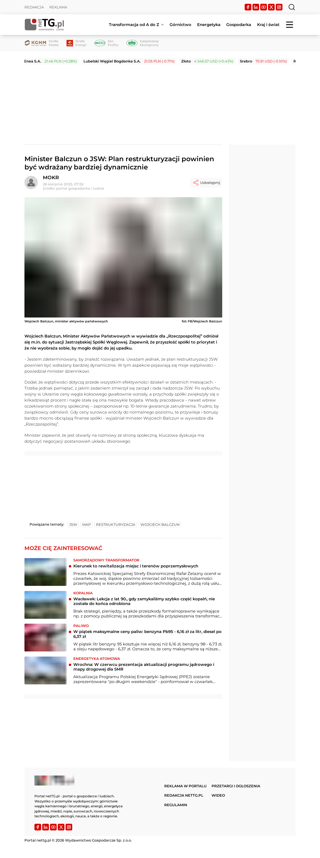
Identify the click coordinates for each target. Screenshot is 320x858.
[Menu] (290, 24)
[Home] (44, 24)
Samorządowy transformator (106, 560)
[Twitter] (271, 7)
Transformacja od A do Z (134, 24)
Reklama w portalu (185, 786)
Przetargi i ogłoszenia (236, 786)
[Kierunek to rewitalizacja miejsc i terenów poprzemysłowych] (45, 572)
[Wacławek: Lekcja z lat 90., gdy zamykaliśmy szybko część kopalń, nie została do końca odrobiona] (45, 605)
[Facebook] (248, 7)
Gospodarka (238, 24)
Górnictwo (180, 24)
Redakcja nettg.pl (183, 795)
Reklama (58, 7)
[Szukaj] (292, 7)
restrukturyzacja (115, 524)
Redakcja (34, 7)
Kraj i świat (268, 24)
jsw (73, 524)
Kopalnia (83, 593)
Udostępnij (206, 182)
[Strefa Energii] (76, 43)
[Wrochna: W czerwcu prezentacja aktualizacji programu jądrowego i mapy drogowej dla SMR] (45, 670)
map (86, 524)
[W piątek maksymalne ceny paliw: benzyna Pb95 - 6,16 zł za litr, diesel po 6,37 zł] (45, 637)
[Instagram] (279, 7)
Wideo (218, 795)
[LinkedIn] (255, 7)
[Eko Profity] (106, 43)
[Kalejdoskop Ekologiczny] (142, 43)
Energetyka (208, 24)
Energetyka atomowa (96, 659)
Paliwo (81, 626)
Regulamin (175, 805)
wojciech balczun (160, 524)
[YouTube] (263, 7)
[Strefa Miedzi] (41, 43)
